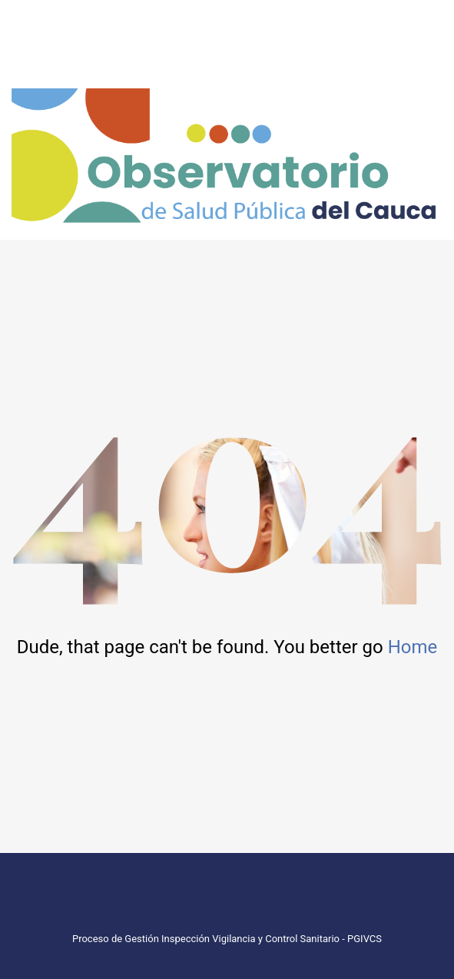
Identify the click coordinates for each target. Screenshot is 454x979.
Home (413, 647)
